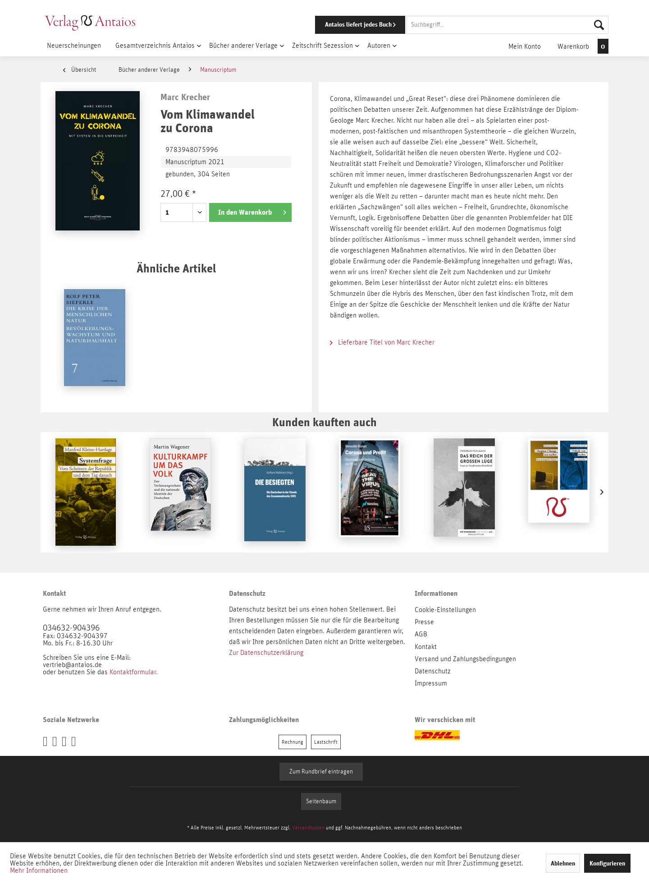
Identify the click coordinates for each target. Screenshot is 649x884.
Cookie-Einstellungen (445, 609)
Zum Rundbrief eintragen (321, 772)
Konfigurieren (607, 863)
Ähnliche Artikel (176, 268)
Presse (424, 622)
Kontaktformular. (134, 672)
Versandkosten (308, 827)
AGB (421, 634)
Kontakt (426, 646)
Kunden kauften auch (324, 422)
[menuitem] (449, 25)
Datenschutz (433, 671)
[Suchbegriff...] (507, 25)
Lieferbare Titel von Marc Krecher (382, 342)
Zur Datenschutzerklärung (266, 652)
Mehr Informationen (39, 870)
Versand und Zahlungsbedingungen (465, 659)
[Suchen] (599, 25)
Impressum (431, 683)
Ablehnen (563, 863)
